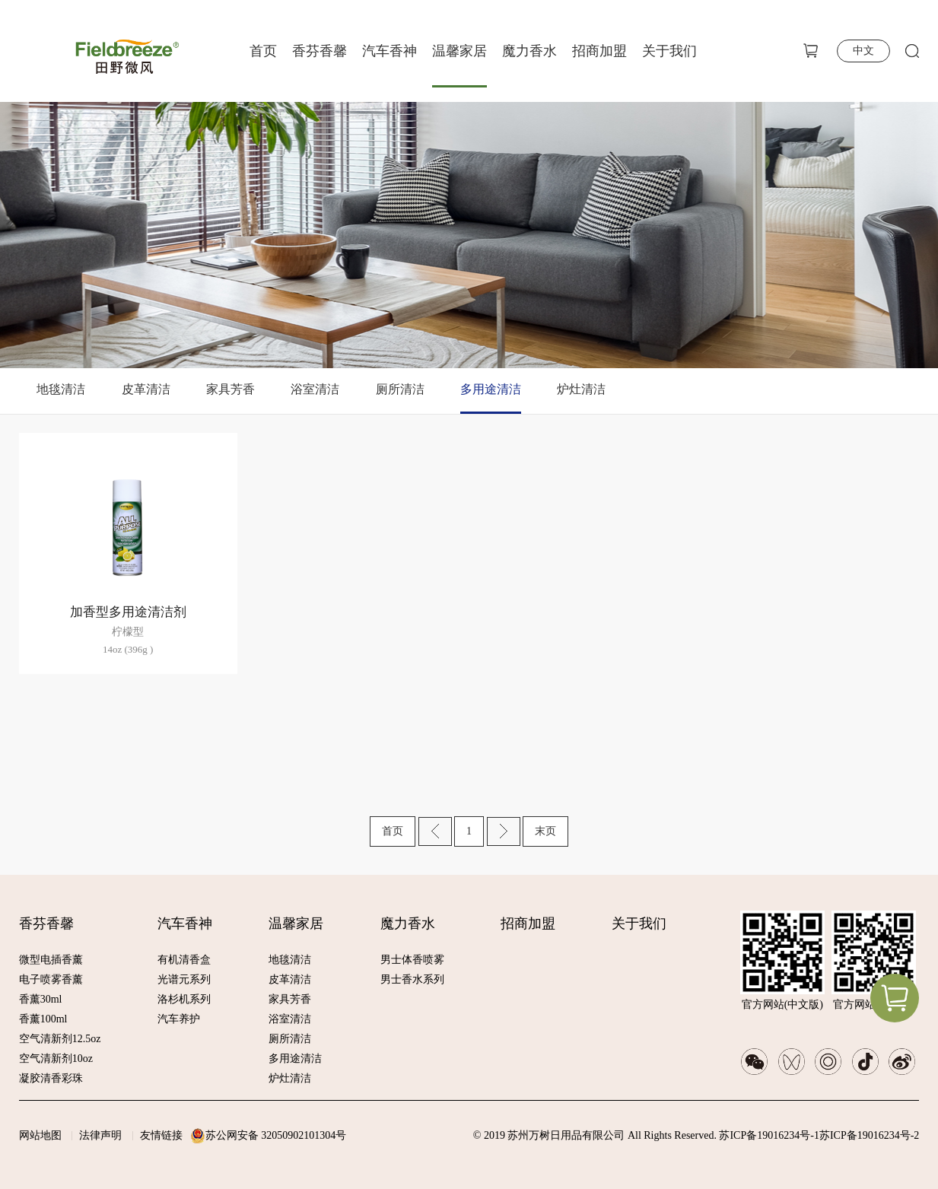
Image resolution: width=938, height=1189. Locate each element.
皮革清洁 (146, 389)
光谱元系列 (184, 979)
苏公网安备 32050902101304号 (276, 1135)
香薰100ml (43, 1019)
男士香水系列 (412, 979)
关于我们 (669, 51)
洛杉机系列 (184, 999)
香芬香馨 (319, 51)
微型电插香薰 (51, 959)
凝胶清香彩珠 (51, 1078)
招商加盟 (599, 51)
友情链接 (161, 1135)
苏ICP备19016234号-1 (769, 1135)
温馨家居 (459, 51)
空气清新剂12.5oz (60, 1038)
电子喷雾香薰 (51, 979)
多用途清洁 (490, 389)
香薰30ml (40, 999)
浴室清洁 (315, 389)
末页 (545, 831)
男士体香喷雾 (412, 959)
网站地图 (40, 1135)
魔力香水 (529, 51)
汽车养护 (178, 1019)
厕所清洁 (400, 389)
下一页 (503, 831)
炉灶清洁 (581, 389)
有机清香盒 (184, 959)
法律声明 (100, 1135)
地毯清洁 (61, 389)
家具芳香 (230, 389)
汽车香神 (389, 51)
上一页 (435, 831)
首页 (263, 51)
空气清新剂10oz (56, 1058)
